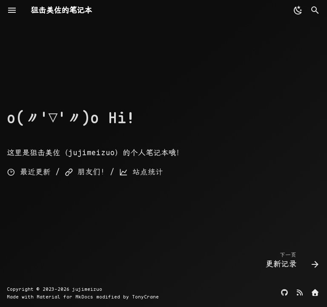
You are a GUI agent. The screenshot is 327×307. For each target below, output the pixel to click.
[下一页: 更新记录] (290, 262)
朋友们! (85, 172)
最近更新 (29, 172)
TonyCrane (145, 297)
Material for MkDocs (66, 297)
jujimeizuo (87, 289)
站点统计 (141, 172)
